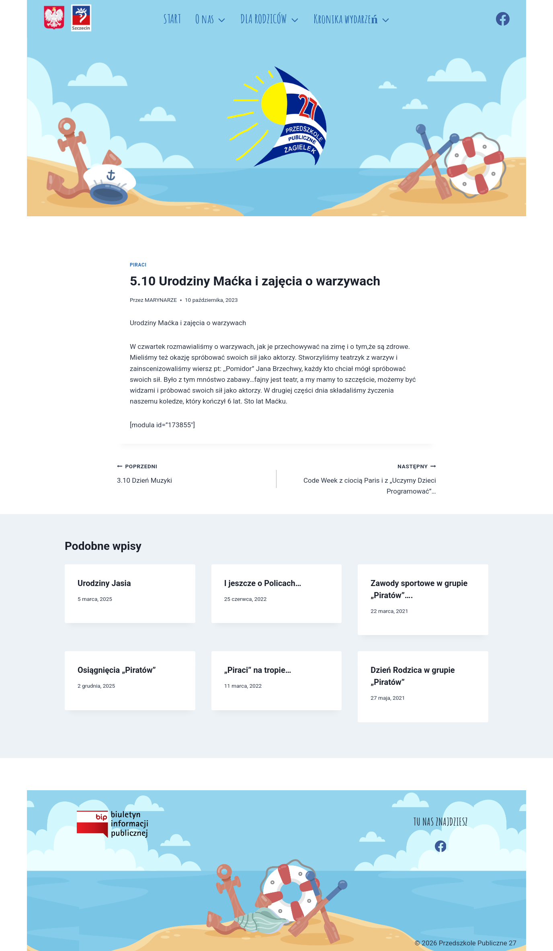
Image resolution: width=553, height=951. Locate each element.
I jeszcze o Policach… (262, 583)
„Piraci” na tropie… (257, 670)
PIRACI (138, 265)
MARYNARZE (161, 300)
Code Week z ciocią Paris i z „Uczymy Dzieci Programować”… (359, 478)
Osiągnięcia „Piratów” (117, 670)
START (172, 18)
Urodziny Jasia (104, 583)
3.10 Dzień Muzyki (193, 472)
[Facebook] (502, 19)
